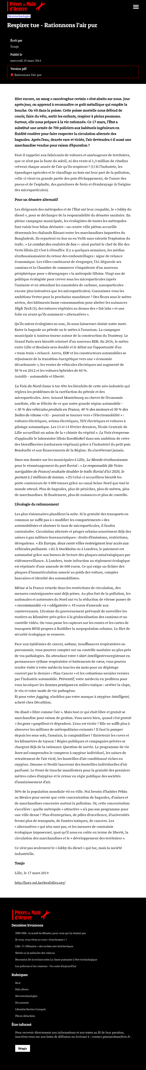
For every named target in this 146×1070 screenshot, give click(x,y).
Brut (18, 983)
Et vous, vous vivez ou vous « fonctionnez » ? (41, 939)
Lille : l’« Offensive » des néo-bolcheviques (44, 946)
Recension (56, 959)
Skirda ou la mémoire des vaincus (35, 953)
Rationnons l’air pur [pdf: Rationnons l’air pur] (26, 75)
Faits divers (22, 989)
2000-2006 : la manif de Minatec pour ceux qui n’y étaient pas (50, 933)
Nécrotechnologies (26, 996)
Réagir (22, 1048)
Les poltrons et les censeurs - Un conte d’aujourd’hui (45, 966)
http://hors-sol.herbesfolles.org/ (40, 882)
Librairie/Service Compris (30, 1009)
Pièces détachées (25, 1016)
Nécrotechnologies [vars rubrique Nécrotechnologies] (19, 16)
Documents (22, 1003)
